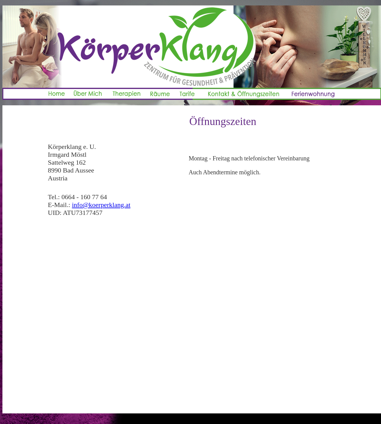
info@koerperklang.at (101, 205)
